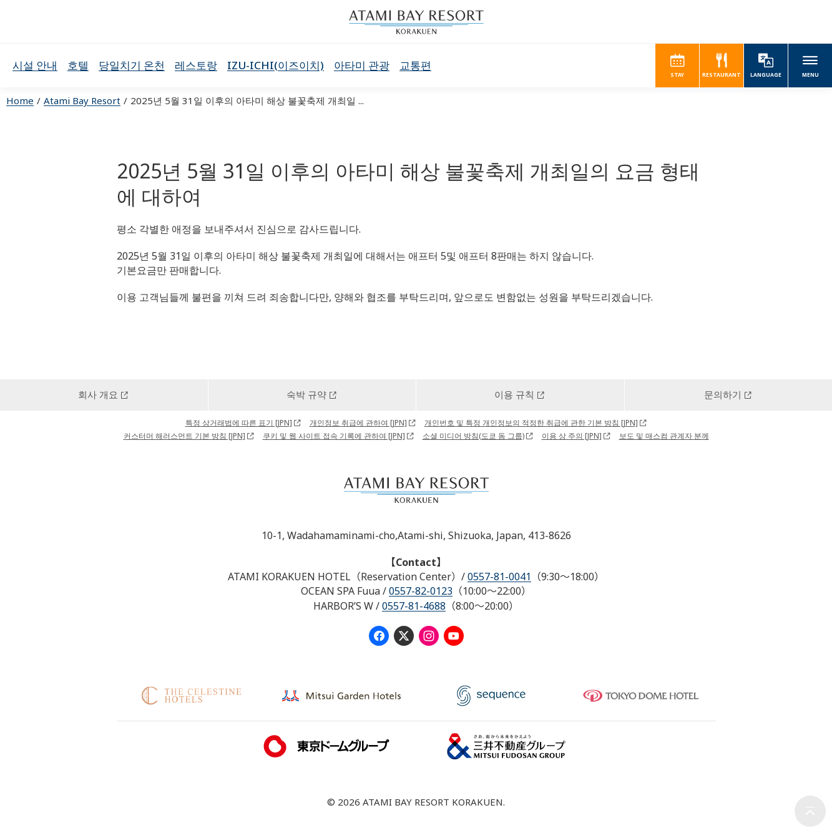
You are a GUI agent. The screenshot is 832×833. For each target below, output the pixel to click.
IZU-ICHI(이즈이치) (275, 65)
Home (20, 100)
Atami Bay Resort (82, 100)
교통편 (415, 65)
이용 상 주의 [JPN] (572, 436)
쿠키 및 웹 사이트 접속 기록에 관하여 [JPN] (334, 436)
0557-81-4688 (414, 606)
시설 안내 (34, 65)
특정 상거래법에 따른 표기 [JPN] (238, 422)
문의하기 (722, 394)
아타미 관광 (361, 65)
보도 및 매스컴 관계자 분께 (664, 436)
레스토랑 (196, 65)
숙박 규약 (306, 394)
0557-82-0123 (421, 591)
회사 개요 (98, 394)
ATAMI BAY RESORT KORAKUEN (416, 22)
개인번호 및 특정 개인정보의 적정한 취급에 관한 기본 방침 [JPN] (531, 422)
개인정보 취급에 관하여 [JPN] (358, 422)
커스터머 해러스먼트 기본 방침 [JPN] (184, 436)
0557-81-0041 (499, 576)
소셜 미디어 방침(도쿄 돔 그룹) (473, 436)
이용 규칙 (514, 394)
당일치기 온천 (132, 65)
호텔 (78, 65)
